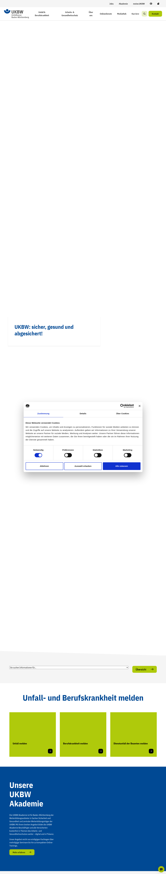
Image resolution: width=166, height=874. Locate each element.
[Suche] (144, 14)
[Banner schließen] (140, 406)
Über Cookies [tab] (122, 413)
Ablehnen (44, 466)
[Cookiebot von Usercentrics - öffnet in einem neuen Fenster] (122, 406)
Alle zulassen (121, 466)
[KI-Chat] (161, 869)
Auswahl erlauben (82, 466)
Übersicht (141, 669)
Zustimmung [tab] (43, 413)
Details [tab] (83, 413)
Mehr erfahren (19, 852)
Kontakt (155, 13)
